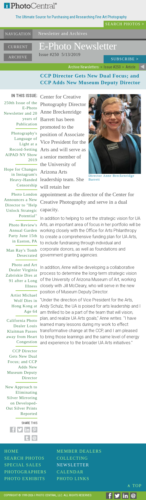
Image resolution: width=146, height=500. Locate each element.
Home (11, 451)
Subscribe (124, 59)
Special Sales (22, 465)
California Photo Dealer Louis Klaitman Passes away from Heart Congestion (21, 331)
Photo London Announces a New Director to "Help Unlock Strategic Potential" (20, 205)
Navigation (18, 34)
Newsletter (73, 465)
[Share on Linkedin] (26, 432)
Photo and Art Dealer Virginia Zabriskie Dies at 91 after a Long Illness (21, 275)
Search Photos (24, 458)
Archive (17, 57)
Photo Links (73, 478)
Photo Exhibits (24, 478)
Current (18, 47)
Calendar (70, 472)
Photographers (25, 472)
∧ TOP (134, 485)
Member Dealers (79, 451)
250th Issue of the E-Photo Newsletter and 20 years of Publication (20, 113)
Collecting (72, 458)
